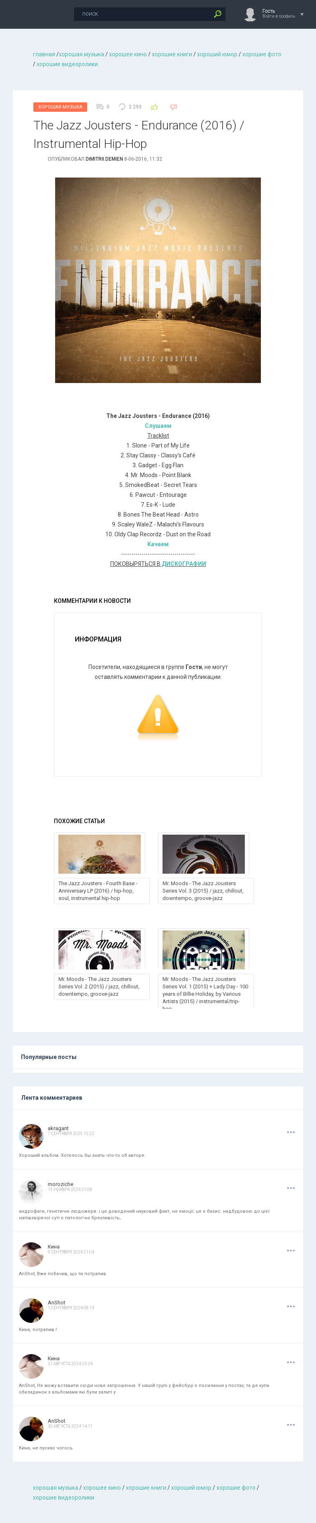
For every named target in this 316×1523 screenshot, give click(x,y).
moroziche (60, 1184)
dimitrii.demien (104, 159)
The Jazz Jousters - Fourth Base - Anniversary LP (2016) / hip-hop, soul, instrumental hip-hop (97, 890)
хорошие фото (261, 54)
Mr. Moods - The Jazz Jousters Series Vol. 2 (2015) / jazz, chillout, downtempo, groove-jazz (98, 986)
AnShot (56, 1302)
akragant (58, 1128)
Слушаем (158, 425)
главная (44, 54)
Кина (54, 1247)
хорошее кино (128, 54)
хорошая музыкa (81, 54)
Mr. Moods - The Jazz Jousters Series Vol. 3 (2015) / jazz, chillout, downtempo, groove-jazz (203, 890)
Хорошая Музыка (60, 107)
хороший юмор (217, 54)
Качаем (158, 544)
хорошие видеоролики (67, 64)
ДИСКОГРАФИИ (184, 564)
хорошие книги (172, 54)
